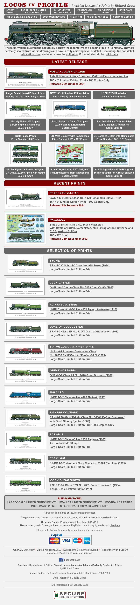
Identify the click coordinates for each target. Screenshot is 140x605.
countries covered (88, 550)
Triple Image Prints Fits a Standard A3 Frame (25, 137)
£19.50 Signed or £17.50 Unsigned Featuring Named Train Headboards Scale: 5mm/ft (69, 172)
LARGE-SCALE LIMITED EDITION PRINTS (31, 502)
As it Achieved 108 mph (64, 443)
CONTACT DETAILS (123, 17)
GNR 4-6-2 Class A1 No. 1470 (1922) (81, 375)
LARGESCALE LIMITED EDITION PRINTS (33, 11)
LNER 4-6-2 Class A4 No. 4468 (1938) (77, 397)
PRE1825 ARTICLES (97, 17)
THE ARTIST (76, 17)
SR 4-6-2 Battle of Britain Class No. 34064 (87, 417)
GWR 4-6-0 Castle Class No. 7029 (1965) (82, 287)
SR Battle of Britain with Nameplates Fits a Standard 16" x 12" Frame (114, 137)
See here (115, 525)
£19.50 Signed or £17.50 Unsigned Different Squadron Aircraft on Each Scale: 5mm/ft (114, 172)
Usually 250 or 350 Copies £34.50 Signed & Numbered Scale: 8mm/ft (25, 124)
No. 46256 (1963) (78, 355)
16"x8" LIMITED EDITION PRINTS (62, 11)
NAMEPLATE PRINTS (125, 11)
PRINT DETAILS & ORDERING (22, 17)
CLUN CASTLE (60, 282)
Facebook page (72, 560)
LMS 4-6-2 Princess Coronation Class (73, 351)
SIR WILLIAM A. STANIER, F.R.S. (72, 346)
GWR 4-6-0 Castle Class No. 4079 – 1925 (86, 198)
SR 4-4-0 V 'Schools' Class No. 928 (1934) (80, 265)
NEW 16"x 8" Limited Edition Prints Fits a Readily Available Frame (69, 95)
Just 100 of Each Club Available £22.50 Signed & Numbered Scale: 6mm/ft (114, 124)
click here (112, 54)
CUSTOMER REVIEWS (54, 17)
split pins (72, 54)
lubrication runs (30, 54)
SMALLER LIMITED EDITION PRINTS (81, 502)
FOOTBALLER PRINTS (84, 11)
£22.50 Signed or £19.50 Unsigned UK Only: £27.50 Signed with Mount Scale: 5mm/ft (25, 172)
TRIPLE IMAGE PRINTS (105, 11)
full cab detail (125, 51)
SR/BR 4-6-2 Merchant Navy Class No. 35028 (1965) (88, 463)
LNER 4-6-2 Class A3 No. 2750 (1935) (78, 439)
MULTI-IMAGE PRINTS (44, 506)
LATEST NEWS (10, 11)
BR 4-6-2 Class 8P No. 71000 (80, 331)
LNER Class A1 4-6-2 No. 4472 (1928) (83, 309)
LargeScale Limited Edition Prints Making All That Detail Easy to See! (25, 95)
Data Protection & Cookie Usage (69, 578)
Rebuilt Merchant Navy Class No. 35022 (89, 76)
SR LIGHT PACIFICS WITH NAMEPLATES (84, 506)
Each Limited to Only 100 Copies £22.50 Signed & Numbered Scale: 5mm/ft (70, 124)
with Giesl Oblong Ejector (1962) (70, 421)
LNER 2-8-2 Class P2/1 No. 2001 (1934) (85, 485)
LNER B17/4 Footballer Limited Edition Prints (114, 95)
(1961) (114, 331)
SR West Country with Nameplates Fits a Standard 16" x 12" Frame (70, 137)
